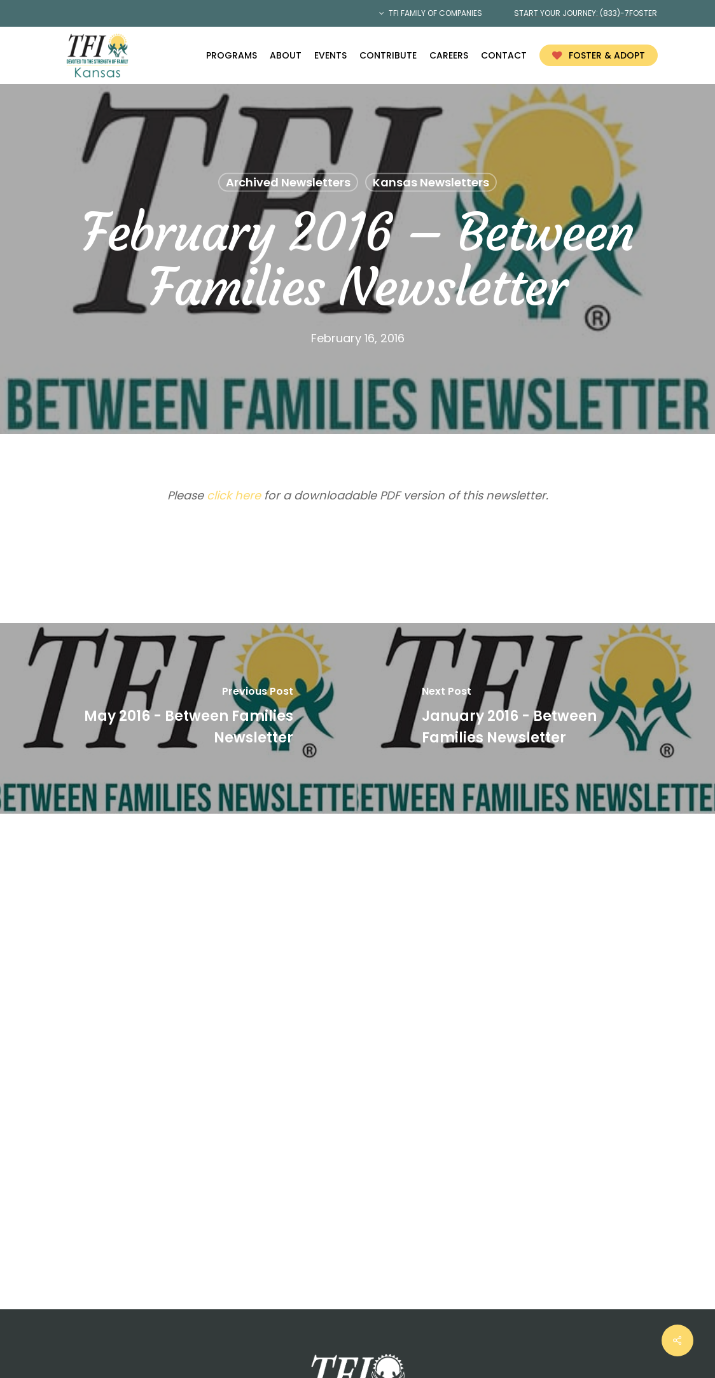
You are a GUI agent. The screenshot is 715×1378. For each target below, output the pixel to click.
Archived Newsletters (288, 182)
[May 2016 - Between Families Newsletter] (179, 718)
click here (234, 495)
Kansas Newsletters (431, 182)
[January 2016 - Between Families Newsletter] (536, 718)
